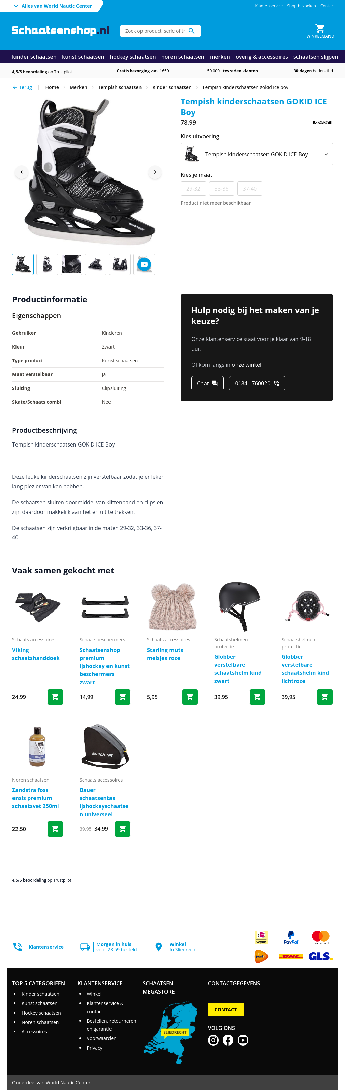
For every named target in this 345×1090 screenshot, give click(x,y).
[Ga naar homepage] (60, 31)
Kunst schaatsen (40, 1003)
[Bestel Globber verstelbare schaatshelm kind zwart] (257, 697)
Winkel (94, 994)
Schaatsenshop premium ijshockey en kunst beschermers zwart (105, 666)
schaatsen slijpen (315, 56)
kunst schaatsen (83, 56)
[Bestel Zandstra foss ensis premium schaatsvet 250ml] (55, 829)
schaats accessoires (33, 639)
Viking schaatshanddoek (36, 654)
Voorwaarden (102, 1038)
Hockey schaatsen (41, 1013)
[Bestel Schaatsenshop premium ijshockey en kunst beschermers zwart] (123, 697)
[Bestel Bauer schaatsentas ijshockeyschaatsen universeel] (123, 829)
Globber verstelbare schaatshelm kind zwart (238, 669)
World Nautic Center (68, 1082)
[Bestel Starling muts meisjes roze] (190, 697)
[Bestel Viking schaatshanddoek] (55, 697)
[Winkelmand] (320, 31)
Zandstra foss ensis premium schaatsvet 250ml (35, 798)
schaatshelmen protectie (231, 643)
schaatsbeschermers (102, 639)
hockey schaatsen (133, 56)
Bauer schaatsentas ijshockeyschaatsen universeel (104, 802)
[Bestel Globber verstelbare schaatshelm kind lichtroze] (325, 697)
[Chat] (207, 383)
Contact (327, 6)
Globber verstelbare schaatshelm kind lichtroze (305, 669)
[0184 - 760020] (257, 383)
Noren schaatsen (40, 1022)
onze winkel (246, 364)
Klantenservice (269, 6)
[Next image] (155, 172)
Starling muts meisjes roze (165, 654)
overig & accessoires (262, 56)
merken (220, 56)
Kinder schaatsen (40, 994)
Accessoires (34, 1031)
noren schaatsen (183, 56)
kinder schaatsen (34, 56)
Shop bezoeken (301, 6)
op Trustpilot (42, 72)
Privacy (94, 1048)
